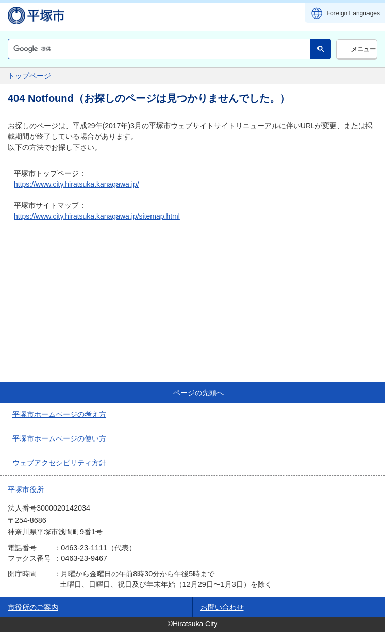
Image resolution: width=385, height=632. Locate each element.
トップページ (29, 76)
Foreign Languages (353, 13)
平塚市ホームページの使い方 (59, 438)
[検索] (158, 49)
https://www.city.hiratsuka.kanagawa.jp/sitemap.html (97, 216)
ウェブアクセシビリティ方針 (59, 463)
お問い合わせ (222, 607)
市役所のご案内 (33, 607)
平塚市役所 (26, 489)
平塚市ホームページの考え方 (59, 414)
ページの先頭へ (198, 393)
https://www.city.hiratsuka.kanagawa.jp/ (76, 184)
